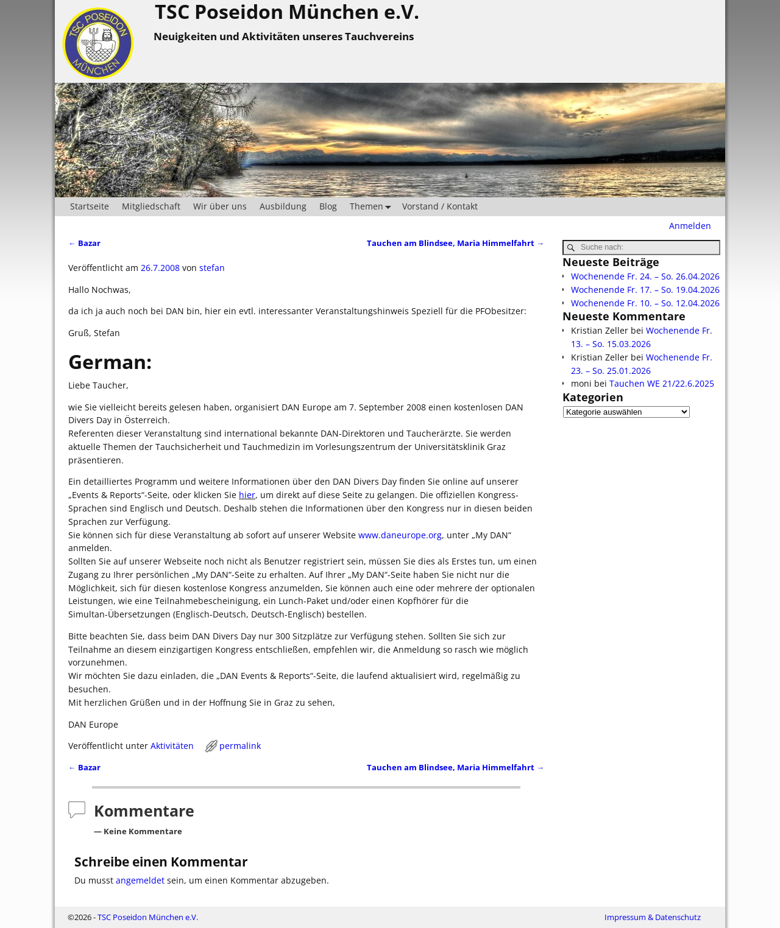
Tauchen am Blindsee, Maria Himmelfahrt (455, 243)
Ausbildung (283, 206)
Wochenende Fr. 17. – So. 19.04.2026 (645, 289)
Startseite (89, 206)
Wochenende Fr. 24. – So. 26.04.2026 (645, 276)
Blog (328, 206)
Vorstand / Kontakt (440, 206)
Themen (373, 206)
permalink (240, 745)
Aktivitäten (172, 745)
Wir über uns (220, 206)
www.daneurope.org (400, 535)
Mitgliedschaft (151, 206)
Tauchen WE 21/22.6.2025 (661, 383)
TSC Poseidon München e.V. (148, 917)
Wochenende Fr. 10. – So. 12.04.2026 (645, 303)
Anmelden (690, 225)
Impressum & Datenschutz (652, 917)
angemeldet (140, 880)
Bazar (84, 243)
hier (247, 495)
